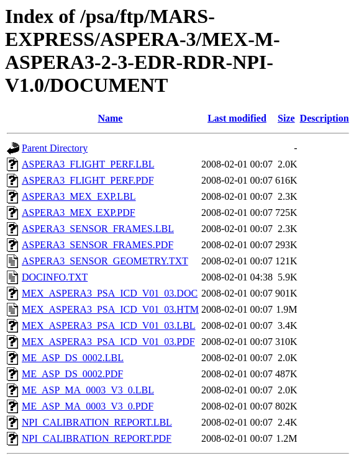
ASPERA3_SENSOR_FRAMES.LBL (98, 228)
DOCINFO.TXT (55, 277)
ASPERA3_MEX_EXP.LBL (79, 196)
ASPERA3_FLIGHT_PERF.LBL (88, 164)
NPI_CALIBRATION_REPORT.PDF (96, 438)
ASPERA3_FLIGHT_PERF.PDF (88, 180)
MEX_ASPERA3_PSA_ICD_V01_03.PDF (108, 341)
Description (324, 118)
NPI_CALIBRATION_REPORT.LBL (97, 422)
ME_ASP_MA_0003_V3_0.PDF (87, 406)
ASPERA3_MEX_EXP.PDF (78, 212)
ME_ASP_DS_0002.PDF (72, 374)
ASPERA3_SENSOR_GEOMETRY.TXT (105, 261)
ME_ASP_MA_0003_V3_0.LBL (88, 390)
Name (110, 118)
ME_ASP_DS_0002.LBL (73, 357)
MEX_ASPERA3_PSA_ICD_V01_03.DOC (110, 293)
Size (286, 118)
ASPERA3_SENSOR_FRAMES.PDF (97, 245)
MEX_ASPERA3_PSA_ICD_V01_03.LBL (109, 325)
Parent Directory (55, 148)
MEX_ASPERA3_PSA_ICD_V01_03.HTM (110, 309)
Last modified (236, 118)
